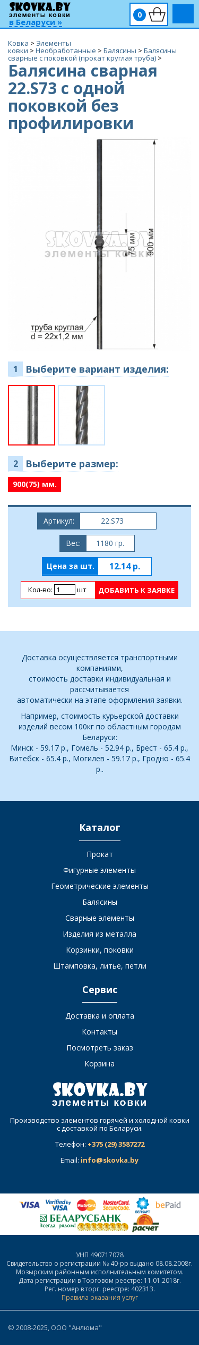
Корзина (99, 1063)
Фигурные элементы (99, 870)
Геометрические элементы (100, 886)
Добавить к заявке (136, 590)
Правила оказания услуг (100, 1297)
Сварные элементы (99, 918)
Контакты (99, 1032)
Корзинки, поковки (100, 950)
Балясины (99, 902)
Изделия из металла (99, 934)
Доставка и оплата (99, 1016)
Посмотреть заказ (99, 1048)
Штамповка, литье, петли (99, 966)
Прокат (99, 854)
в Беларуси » (35, 22)
